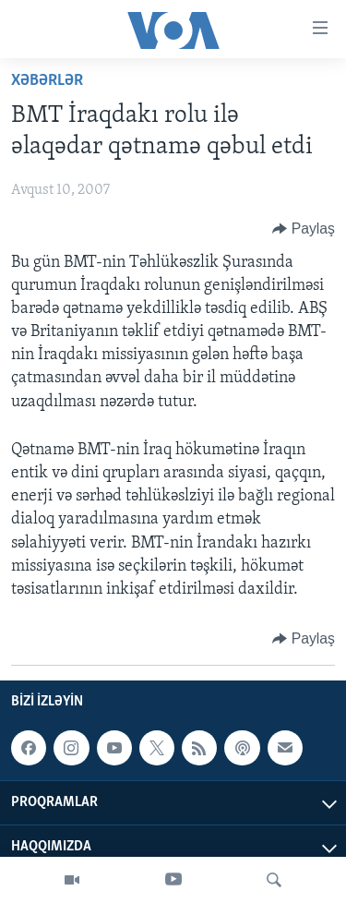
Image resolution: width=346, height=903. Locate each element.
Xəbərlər (47, 81)
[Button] (303, 229)
